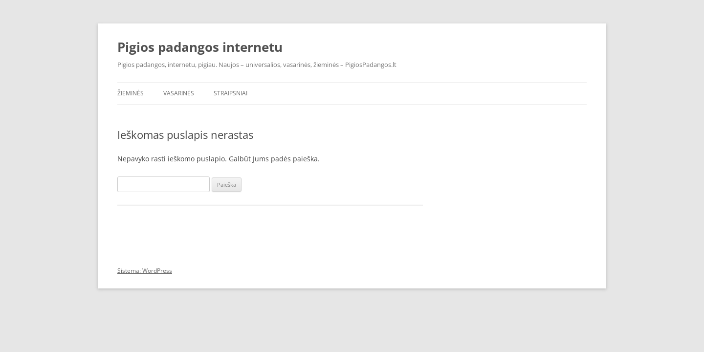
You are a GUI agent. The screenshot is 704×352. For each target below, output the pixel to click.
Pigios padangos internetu (200, 47)
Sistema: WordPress (144, 270)
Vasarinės (178, 93)
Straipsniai (230, 93)
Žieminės (130, 93)
